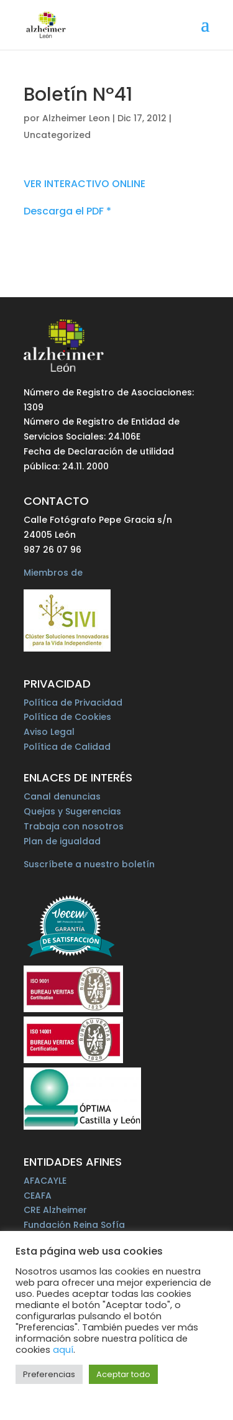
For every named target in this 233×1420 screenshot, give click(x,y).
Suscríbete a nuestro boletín (89, 864)
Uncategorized (57, 135)
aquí (63, 1350)
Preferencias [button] (49, 1374)
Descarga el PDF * (67, 211)
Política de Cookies (67, 717)
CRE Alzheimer (55, 1210)
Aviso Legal (49, 732)
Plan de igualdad (62, 841)
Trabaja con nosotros (74, 826)
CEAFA (38, 1195)
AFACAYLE (45, 1180)
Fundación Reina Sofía (74, 1225)
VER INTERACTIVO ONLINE (84, 184)
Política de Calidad (67, 746)
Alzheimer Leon (76, 118)
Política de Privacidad (73, 702)
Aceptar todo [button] (123, 1374)
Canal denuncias (62, 796)
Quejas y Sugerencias (72, 811)
